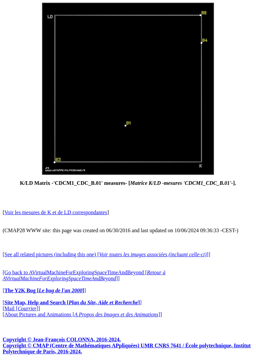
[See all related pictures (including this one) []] (106, 254)
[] (44, 290)
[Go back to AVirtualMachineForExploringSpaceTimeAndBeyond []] (84, 275)
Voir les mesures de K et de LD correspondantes (55, 212)
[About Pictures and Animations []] (82, 314)
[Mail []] (21, 308)
